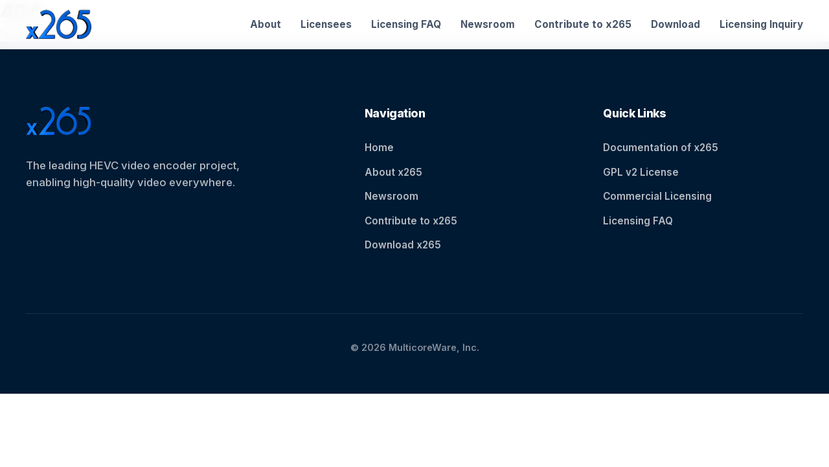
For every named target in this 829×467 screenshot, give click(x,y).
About (265, 24)
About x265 (393, 172)
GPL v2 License (641, 172)
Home (379, 147)
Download (675, 24)
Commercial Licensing (657, 196)
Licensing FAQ (406, 24)
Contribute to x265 (582, 24)
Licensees (326, 24)
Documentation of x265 (660, 147)
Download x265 (403, 245)
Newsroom (487, 24)
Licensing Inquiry (761, 24)
